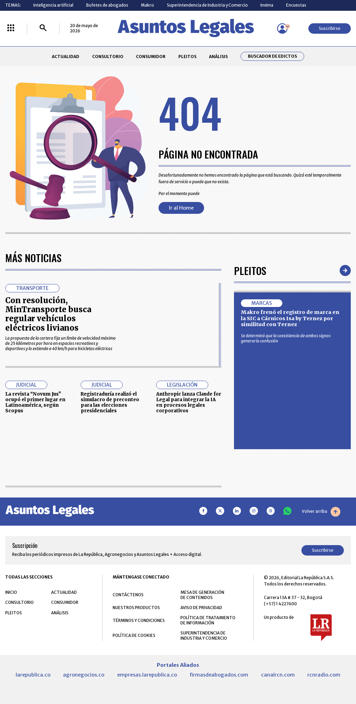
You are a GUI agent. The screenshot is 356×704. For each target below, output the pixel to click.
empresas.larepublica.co (147, 675)
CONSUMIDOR (150, 56)
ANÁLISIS (218, 56)
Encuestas (296, 5)
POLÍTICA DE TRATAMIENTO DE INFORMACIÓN (207, 620)
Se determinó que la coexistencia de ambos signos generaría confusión (286, 338)
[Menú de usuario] (282, 29)
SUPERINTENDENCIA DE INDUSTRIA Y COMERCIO (203, 635)
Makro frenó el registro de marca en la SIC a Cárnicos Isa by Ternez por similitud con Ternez (290, 318)
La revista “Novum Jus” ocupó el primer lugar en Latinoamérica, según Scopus (35, 402)
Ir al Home (181, 208)
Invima (266, 5)
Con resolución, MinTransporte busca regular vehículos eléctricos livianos (48, 314)
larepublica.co (33, 675)
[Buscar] (43, 28)
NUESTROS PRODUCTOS (136, 607)
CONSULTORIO (107, 56)
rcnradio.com (323, 675)
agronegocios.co (83, 675)
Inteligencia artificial (53, 5)
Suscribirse (329, 28)
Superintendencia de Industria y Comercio (207, 5)
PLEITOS (187, 56)
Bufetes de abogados (107, 5)
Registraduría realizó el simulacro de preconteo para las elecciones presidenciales (110, 402)
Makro (147, 5)
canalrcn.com (278, 675)
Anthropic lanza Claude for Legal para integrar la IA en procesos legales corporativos (188, 402)
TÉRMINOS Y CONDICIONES (139, 620)
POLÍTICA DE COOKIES (134, 635)
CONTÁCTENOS (128, 594)
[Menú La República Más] (10, 28)
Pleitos (250, 270)
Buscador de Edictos (272, 56)
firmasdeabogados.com (218, 675)
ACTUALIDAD (65, 56)
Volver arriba (321, 512)
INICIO (11, 592)
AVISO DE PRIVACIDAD (201, 607)
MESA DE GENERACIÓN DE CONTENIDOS (202, 595)
